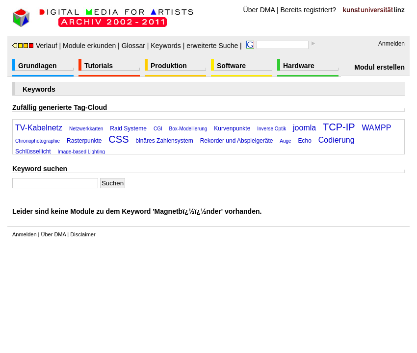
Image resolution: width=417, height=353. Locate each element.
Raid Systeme (128, 128)
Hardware (298, 66)
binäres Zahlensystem (164, 140)
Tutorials (98, 66)
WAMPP (376, 128)
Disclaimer (82, 234)
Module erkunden (89, 46)
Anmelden (391, 43)
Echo (305, 140)
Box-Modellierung (188, 128)
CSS (118, 139)
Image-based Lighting (81, 151)
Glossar (133, 46)
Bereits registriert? (309, 10)
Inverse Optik (271, 128)
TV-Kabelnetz (38, 128)
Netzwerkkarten (86, 128)
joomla (304, 128)
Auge (285, 141)
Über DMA (259, 10)
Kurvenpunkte (232, 128)
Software (231, 66)
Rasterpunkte (84, 140)
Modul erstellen (379, 67)
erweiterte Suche (212, 46)
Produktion (169, 66)
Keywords (166, 46)
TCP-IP (339, 127)
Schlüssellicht (33, 151)
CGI (158, 128)
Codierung (336, 140)
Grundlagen (37, 66)
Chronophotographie (37, 141)
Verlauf (34, 46)
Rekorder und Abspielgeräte (236, 140)
